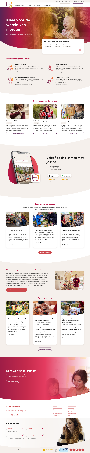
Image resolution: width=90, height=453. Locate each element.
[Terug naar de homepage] (8, 4)
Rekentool (55, 406)
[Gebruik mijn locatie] (46, 50)
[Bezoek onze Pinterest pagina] (83, 450)
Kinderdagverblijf (19, 5)
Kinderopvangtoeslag (57, 409)
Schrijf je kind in (13, 415)
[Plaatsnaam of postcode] (63, 50)
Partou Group (71, 408)
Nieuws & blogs (56, 415)
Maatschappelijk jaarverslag (74, 411)
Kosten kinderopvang (57, 408)
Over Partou (57, 1)
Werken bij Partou (72, 406)
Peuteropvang (47, 5)
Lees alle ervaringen (45, 252)
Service (70, 1)
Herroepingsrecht (72, 413)
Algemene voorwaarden (29, 449)
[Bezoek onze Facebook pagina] (73, 450)
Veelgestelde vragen (57, 413)
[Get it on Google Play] (66, 176)
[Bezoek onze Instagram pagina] (71, 450)
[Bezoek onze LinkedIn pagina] (79, 450)
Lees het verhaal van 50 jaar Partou (17, 290)
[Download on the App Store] (53, 176)
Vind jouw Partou (14, 406)
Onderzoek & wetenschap (74, 409)
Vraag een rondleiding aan (17, 411)
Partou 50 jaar (64, 1)
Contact (70, 415)
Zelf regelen (55, 411)
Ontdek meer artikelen (45, 349)
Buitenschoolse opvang (34, 5)
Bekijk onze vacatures (13, 381)
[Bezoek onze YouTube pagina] (77, 450)
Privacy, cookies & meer (18, 449)
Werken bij (76, 1)
